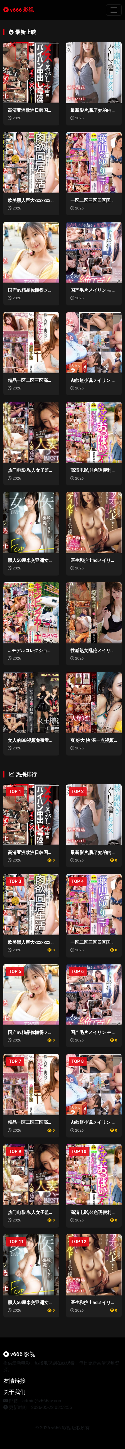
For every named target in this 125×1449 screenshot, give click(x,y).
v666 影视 (18, 10)
